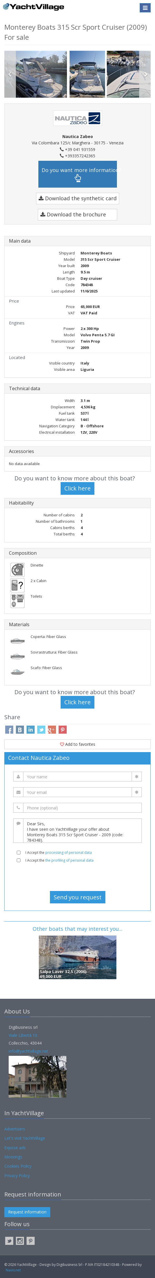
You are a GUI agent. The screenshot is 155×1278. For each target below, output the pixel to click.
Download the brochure (73, 214)
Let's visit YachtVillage (24, 1138)
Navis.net (13, 1270)
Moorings (13, 1157)
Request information (27, 1212)
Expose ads (15, 1147)
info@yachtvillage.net (28, 1051)
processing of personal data (68, 852)
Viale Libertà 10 (23, 1035)
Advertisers (14, 1129)
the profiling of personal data (69, 860)
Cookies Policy (17, 1166)
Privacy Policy (17, 1175)
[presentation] (78, 877)
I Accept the (58, 852)
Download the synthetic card (78, 198)
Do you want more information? (79, 174)
